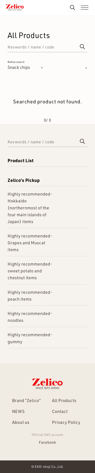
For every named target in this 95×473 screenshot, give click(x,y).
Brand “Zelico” (26, 400)
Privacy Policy (66, 422)
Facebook (47, 442)
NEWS (18, 411)
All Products (64, 400)
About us (20, 422)
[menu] (85, 7)
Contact (60, 411)
